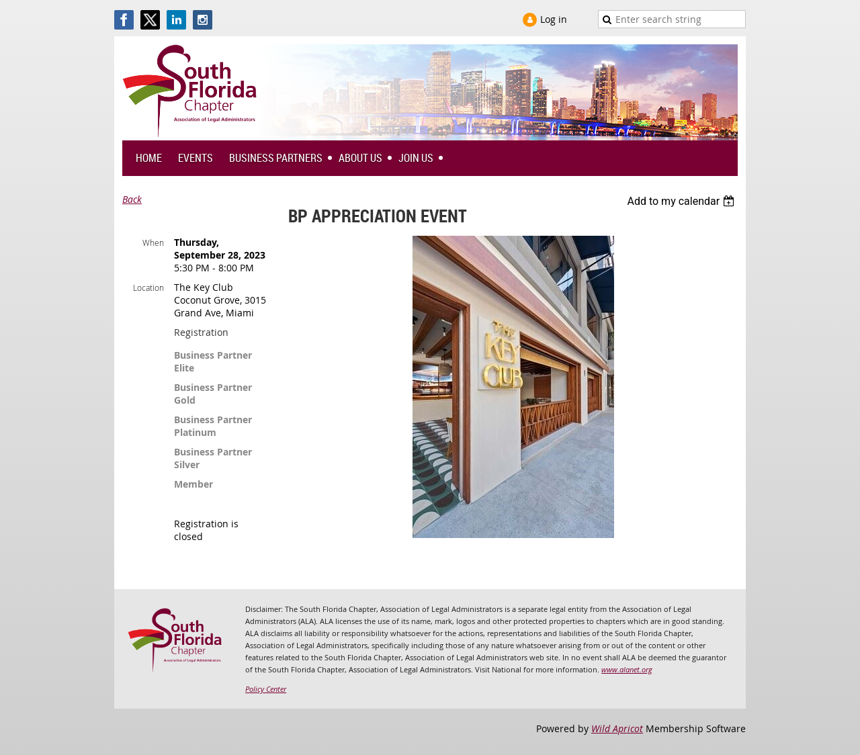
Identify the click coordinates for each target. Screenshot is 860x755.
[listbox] (682, 201)
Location (148, 287)
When (153, 242)
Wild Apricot (617, 728)
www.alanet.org (626, 669)
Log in (553, 19)
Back (132, 199)
